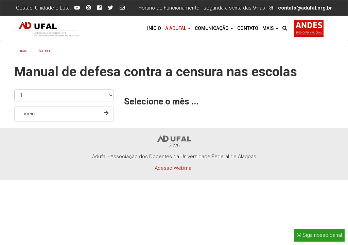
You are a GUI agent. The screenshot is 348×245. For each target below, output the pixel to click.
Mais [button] (270, 28)
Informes (43, 50)
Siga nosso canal (319, 235)
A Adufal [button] (178, 28)
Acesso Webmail (174, 168)
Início (154, 28)
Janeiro (64, 113)
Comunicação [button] (214, 28)
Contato (247, 28)
